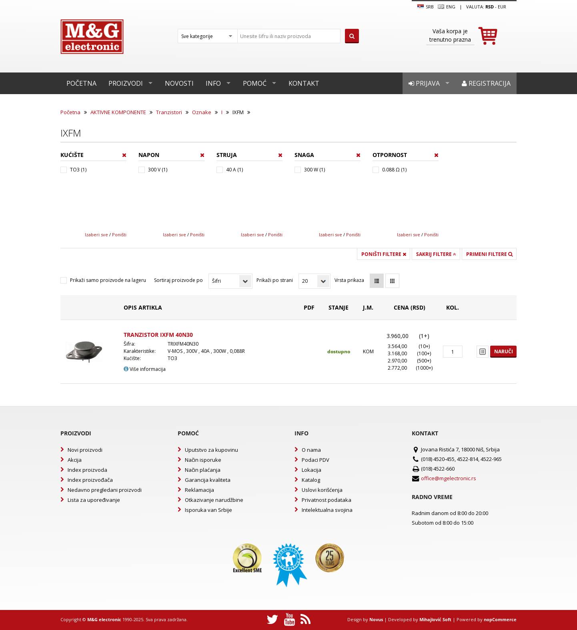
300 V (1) (157, 169)
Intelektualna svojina (327, 509)
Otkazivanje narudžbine (214, 499)
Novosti (179, 83)
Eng (446, 7)
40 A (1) (234, 169)
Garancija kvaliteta (207, 479)
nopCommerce (500, 619)
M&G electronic (104, 619)
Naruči (503, 351)
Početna (81, 83)
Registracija (486, 83)
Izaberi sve (96, 234)
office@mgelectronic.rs (448, 478)
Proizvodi (125, 83)
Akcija (75, 459)
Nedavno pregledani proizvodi (105, 489)
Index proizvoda (87, 469)
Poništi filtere (383, 254)
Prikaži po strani (274, 280)
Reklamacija (199, 489)
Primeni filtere (489, 254)
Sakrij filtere (436, 254)
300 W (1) (314, 169)
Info (213, 83)
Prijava (424, 83)
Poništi (119, 234)
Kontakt (303, 83)
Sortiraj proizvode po (178, 280)
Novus (376, 619)
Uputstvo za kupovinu (211, 449)
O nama (311, 449)
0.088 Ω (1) (394, 169)
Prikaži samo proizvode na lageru (108, 280)
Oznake (201, 112)
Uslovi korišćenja (322, 489)
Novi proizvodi (85, 449)
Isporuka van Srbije (208, 509)
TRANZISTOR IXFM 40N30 (158, 334)
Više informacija (145, 369)
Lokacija (311, 469)
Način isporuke (203, 459)
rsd (489, 7)
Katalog (311, 479)
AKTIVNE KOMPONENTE (118, 112)
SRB (425, 7)
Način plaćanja (202, 469)
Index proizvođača (90, 479)
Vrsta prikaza (349, 280)
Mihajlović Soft (435, 619)
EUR (502, 7)
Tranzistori (169, 112)
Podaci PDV (315, 459)
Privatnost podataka (326, 499)
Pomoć (254, 83)
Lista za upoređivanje (94, 499)
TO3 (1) (78, 169)
